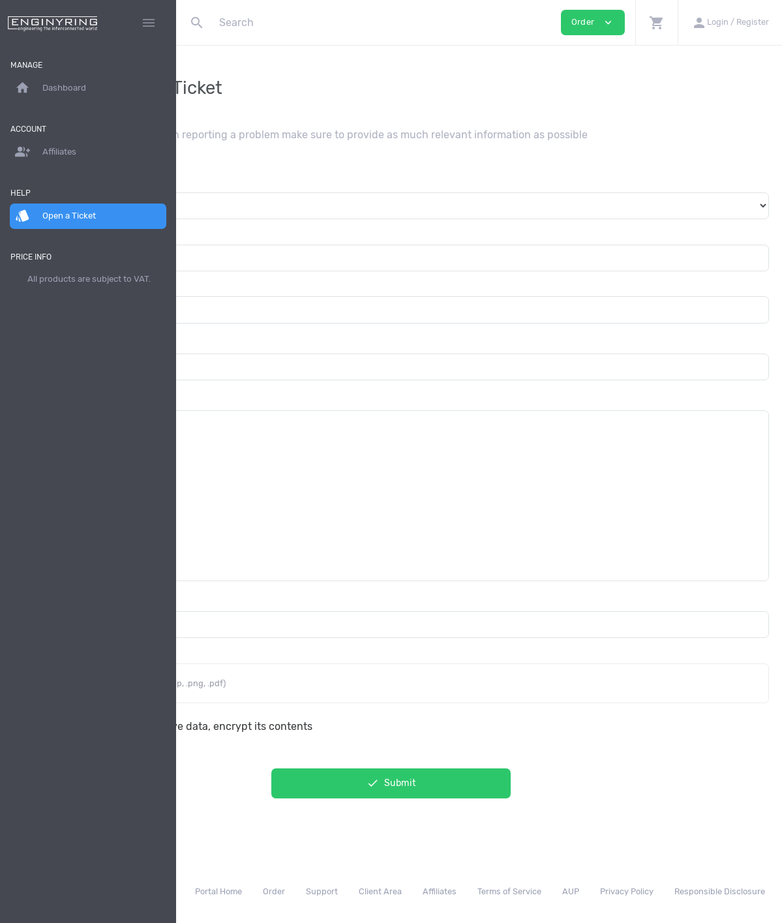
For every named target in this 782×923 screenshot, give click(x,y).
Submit (479, 783)
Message (210, 397)
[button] (656, 22)
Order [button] (592, 22)
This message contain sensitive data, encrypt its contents (348, 726)
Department (218, 180)
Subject (208, 341)
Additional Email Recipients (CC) (267, 598)
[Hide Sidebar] (149, 23)
